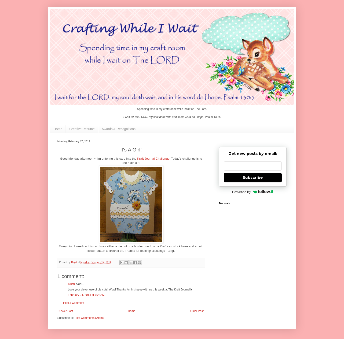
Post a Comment (73, 303)
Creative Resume (82, 129)
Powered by (253, 192)
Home (58, 129)
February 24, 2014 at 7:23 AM (86, 295)
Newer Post (66, 311)
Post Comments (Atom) (89, 318)
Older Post (197, 311)
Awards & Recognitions (118, 129)
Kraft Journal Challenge (153, 158)
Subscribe (253, 177)
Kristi (72, 284)
